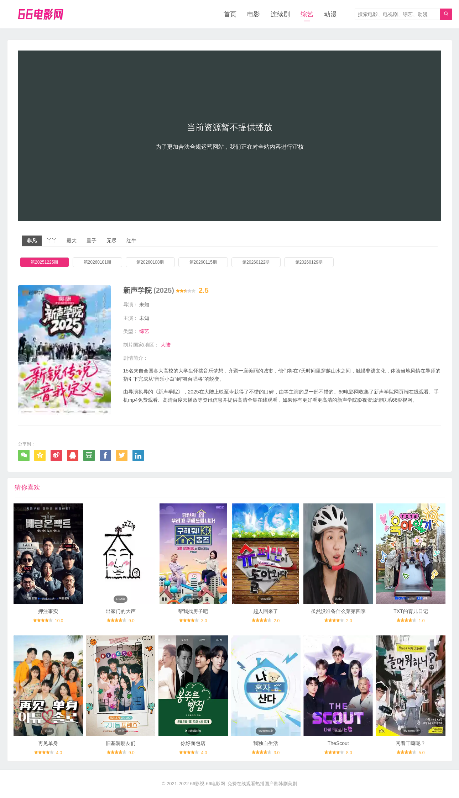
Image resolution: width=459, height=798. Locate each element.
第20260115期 (203, 262)
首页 (230, 14)
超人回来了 (265, 611)
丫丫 (52, 240)
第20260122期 (256, 262)
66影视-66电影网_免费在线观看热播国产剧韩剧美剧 (243, 783)
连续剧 (280, 14)
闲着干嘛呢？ (411, 743)
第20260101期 (97, 262)
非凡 (32, 240)
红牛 (131, 240)
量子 (92, 240)
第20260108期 (150, 262)
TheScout (338, 743)
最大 (72, 240)
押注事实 (48, 611)
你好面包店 (193, 743)
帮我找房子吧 (193, 611)
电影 (253, 14)
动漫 (330, 14)
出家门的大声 (121, 611)
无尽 (111, 240)
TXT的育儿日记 (410, 611)
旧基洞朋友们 (121, 743)
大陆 (166, 345)
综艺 (307, 14)
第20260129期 (309, 262)
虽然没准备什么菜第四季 (338, 611)
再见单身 (48, 743)
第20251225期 (44, 262)
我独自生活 (265, 743)
